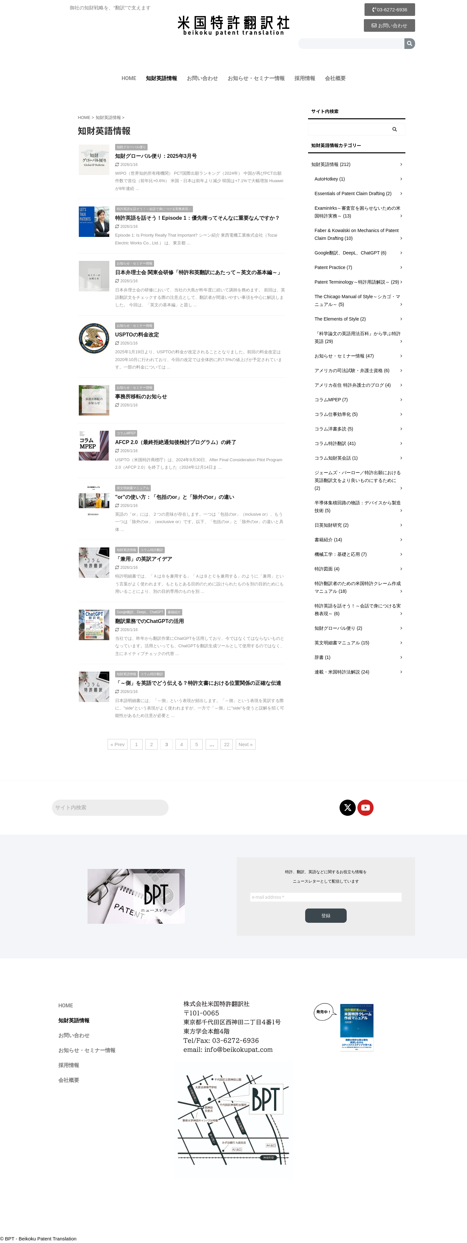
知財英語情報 (161, 78)
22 (227, 744)
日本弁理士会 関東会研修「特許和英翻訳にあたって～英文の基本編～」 (198, 272)
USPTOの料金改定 (137, 334)
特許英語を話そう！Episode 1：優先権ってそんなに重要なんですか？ (197, 218)
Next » (246, 744)
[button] (390, 9)
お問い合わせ (202, 78)
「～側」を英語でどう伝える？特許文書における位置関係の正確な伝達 (198, 683)
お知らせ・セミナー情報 (256, 78)
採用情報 (304, 78)
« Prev (118, 744)
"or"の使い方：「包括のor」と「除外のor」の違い (174, 497)
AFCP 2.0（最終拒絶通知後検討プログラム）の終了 (175, 442)
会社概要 (335, 78)
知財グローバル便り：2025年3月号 (156, 156)
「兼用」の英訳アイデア (143, 559)
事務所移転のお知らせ (141, 396)
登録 (325, 915)
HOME (129, 78)
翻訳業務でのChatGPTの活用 (149, 621)
